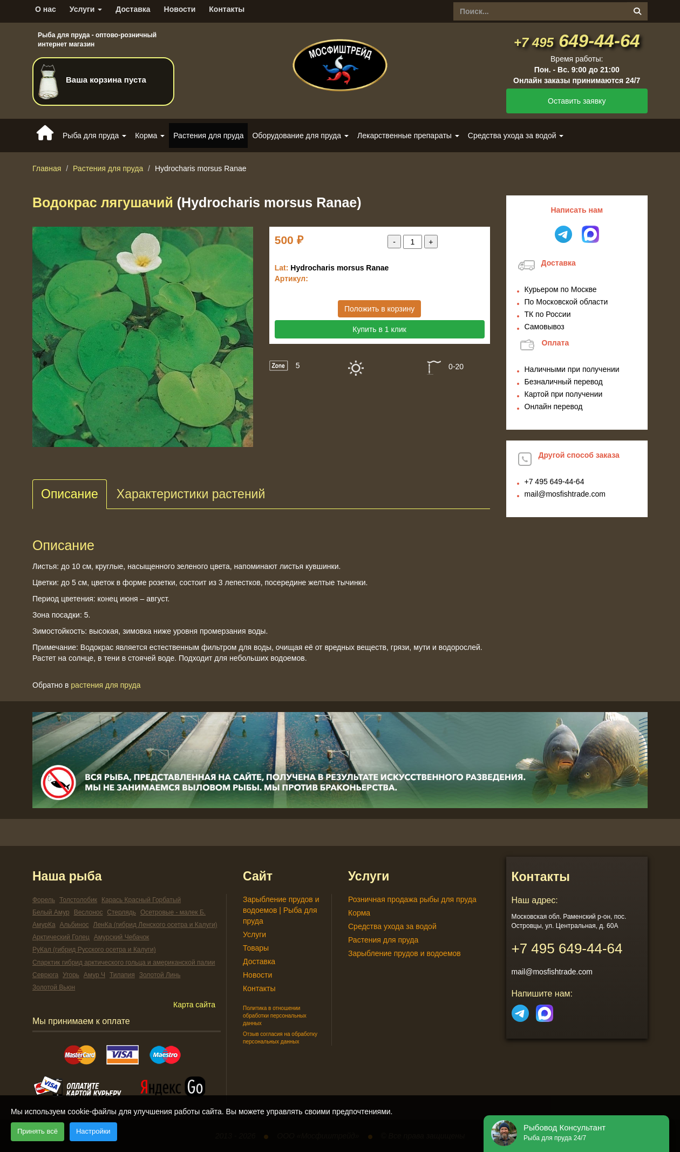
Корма (359, 913)
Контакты (226, 9)
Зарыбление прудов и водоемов (404, 953)
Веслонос (88, 912)
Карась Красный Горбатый (141, 900)
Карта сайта (194, 1004)
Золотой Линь (160, 975)
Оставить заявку (577, 101)
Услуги (86, 9)
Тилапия (122, 975)
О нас (45, 9)
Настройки (93, 1131)
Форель (43, 900)
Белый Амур (51, 912)
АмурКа (44, 925)
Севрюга (45, 975)
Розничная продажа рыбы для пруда (412, 899)
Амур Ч (94, 975)
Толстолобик (78, 900)
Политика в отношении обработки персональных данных (275, 1016)
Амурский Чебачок (121, 937)
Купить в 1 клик (379, 329)
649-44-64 (577, 41)
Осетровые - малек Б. (173, 912)
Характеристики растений (191, 494)
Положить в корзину (379, 308)
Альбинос (74, 925)
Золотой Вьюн (53, 987)
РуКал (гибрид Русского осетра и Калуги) (94, 949)
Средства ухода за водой (392, 926)
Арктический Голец (61, 937)
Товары (256, 948)
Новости (180, 9)
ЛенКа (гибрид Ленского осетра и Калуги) (155, 925)
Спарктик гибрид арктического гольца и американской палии (123, 962)
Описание (69, 494)
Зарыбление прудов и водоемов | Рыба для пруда (281, 910)
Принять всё (37, 1131)
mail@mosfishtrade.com (565, 494)
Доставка (132, 9)
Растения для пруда (208, 135)
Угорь (71, 975)
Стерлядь (121, 912)
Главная (46, 168)
